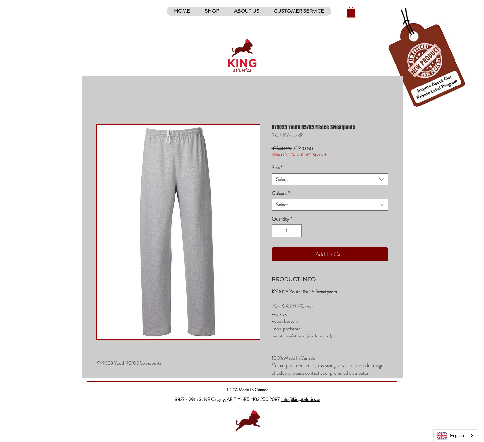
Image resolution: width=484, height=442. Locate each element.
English (450, 436)
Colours (281, 193)
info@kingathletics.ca (300, 399)
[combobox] (330, 179)
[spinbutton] (286, 231)
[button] (211, 11)
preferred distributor (349, 372)
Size (277, 168)
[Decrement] (277, 231)
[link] (351, 12)
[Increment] (296, 231)
